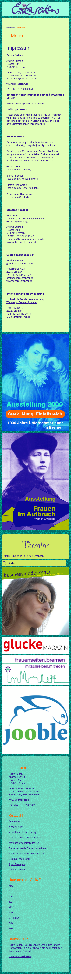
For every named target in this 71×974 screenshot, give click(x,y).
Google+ (17, 24)
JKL (10, 901)
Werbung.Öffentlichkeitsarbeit (24, 842)
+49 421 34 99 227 (21, 274)
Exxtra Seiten (10, 27)
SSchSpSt (14, 917)
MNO (11, 907)
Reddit (39, 24)
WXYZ (12, 928)
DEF (11, 891)
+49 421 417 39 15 (21, 313)
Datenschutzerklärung (20, 956)
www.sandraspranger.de (19, 280)
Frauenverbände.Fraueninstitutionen (28, 848)
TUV (11, 923)
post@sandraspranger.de (19, 277)
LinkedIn (21, 24)
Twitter (12, 24)
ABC (11, 885)
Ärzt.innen (14, 821)
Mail (30, 24)
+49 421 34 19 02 (25, 235)
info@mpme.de (22, 316)
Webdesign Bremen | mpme (21, 302)
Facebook (7, 24)
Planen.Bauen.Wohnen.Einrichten (26, 853)
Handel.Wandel (17, 869)
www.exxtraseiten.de (20, 799)
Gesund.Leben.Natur (19, 858)
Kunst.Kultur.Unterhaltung (22, 832)
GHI (11, 896)
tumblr (35, 24)
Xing (26, 24)
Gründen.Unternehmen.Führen (25, 837)
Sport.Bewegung (17, 864)
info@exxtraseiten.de (25, 78)
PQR (11, 912)
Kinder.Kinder (16, 826)
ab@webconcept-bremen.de (29, 238)
